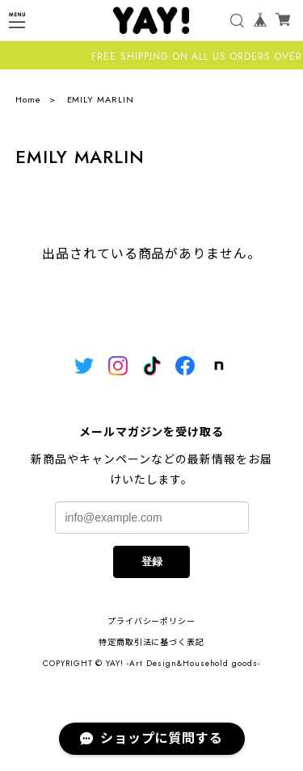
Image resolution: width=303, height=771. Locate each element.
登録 (151, 561)
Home (28, 99)
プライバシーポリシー (151, 621)
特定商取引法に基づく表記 (152, 642)
